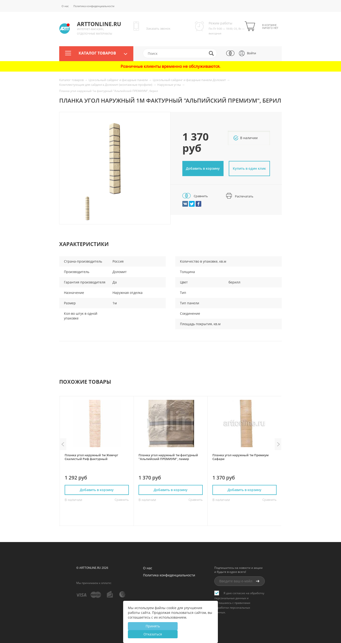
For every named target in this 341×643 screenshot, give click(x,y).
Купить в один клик (249, 168)
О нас (65, 6)
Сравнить (195, 196)
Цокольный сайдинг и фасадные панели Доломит (190, 80)
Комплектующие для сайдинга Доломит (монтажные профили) (106, 84)
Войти (251, 53)
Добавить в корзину (203, 168)
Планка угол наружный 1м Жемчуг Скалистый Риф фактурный (91, 457)
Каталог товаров (97, 53)
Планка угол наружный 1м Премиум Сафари (240, 457)
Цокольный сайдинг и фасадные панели (118, 80)
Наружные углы (169, 84)
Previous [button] (62, 444)
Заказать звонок (158, 28)
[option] (115, 158)
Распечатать (239, 196)
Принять (153, 626)
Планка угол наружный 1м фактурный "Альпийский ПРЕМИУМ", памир (168, 457)
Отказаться (153, 634)
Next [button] (278, 444)
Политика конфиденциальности (93, 6)
